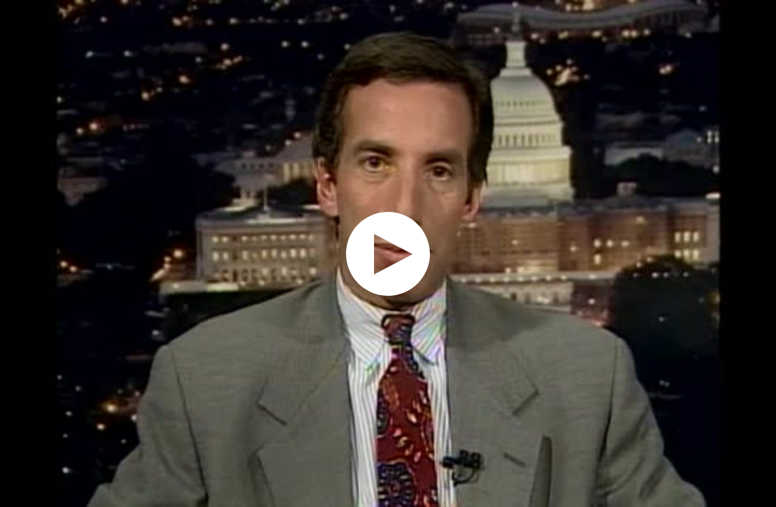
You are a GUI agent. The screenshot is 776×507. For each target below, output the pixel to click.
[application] (388, 253)
